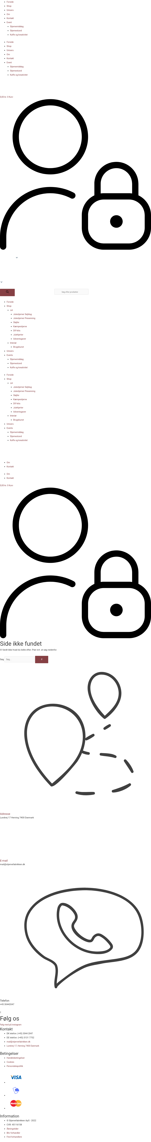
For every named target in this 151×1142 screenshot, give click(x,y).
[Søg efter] (7, 292)
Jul (11, 310)
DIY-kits (17, 330)
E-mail (4, 860)
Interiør (13, 343)
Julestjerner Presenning (24, 318)
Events (10, 355)
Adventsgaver (20, 338)
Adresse (5, 814)
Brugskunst (18, 347)
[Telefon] (75, 996)
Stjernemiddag (17, 26)
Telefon (5, 1000)
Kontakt (10, 18)
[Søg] (44, 659)
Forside (10, 2)
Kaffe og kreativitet (19, 34)
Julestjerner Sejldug (23, 314)
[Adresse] (75, 809)
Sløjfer (16, 322)
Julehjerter (18, 334)
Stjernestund (16, 30)
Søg (2, 659)
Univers (10, 10)
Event (9, 22)
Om (8, 14)
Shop (9, 6)
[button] (75, 273)
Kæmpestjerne (20, 326)
